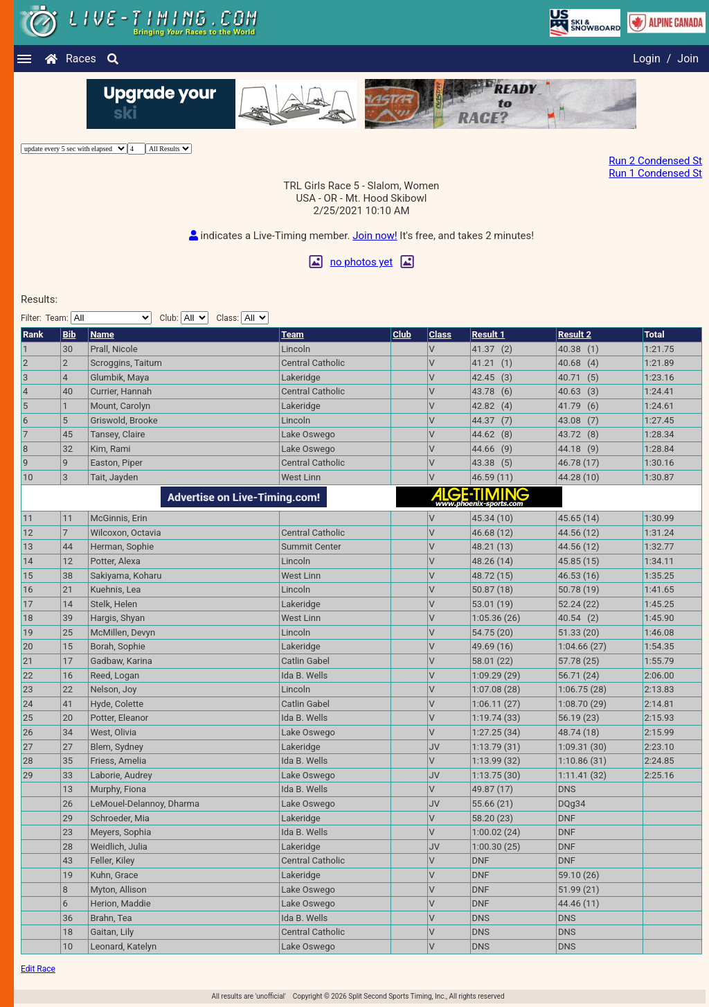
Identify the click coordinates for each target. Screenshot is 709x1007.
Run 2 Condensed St (655, 161)
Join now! (374, 235)
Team (292, 334)
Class (440, 334)
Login (646, 58)
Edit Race (38, 969)
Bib (68, 334)
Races (81, 58)
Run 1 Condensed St (655, 173)
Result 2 (574, 334)
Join (688, 58)
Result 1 (488, 334)
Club (402, 334)
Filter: (86, 317)
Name (102, 334)
